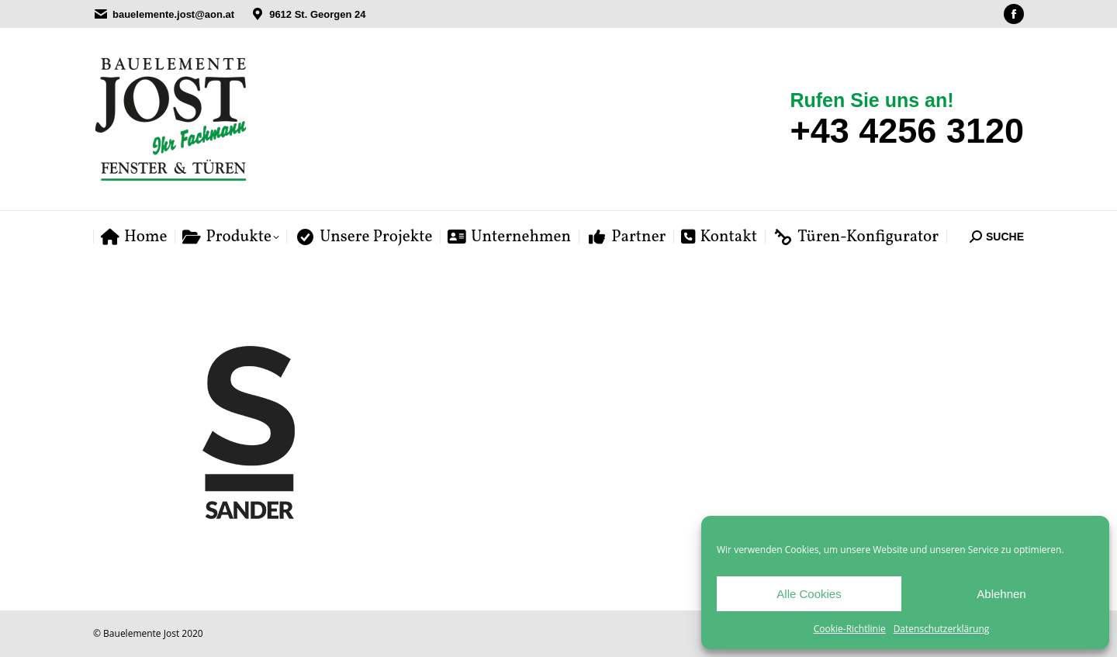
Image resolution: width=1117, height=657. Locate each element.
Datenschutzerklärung (942, 628)
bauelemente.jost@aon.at (173, 14)
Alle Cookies (808, 593)
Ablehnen (1001, 593)
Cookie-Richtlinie (850, 628)
